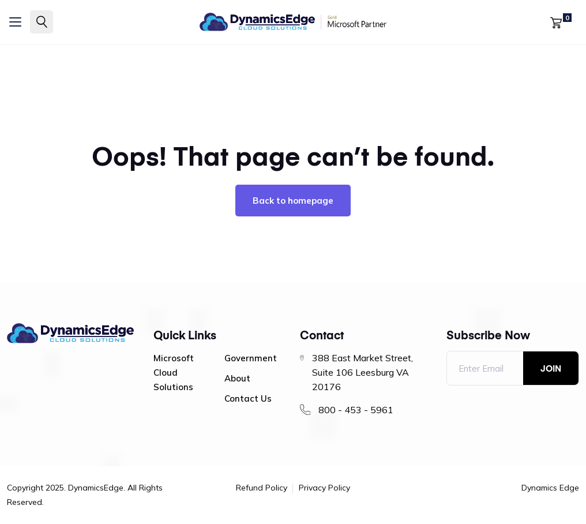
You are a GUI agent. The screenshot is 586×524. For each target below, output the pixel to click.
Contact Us (248, 398)
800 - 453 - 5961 (355, 410)
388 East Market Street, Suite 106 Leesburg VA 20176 (362, 372)
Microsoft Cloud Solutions (173, 372)
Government (250, 358)
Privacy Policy (324, 488)
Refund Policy (261, 488)
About (237, 378)
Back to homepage (293, 200)
